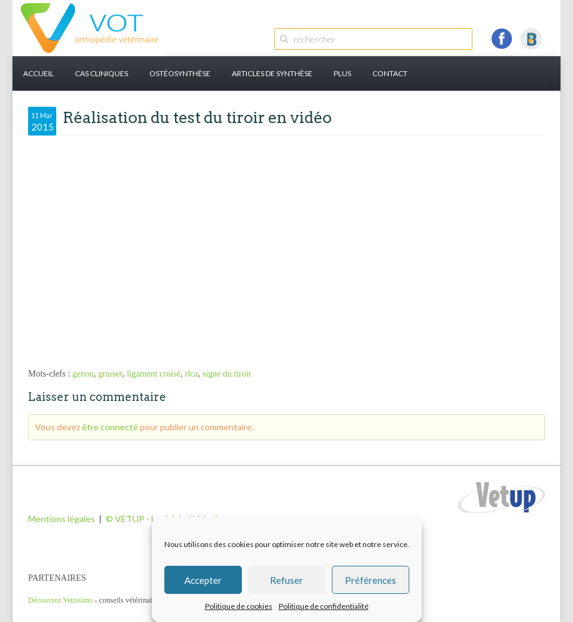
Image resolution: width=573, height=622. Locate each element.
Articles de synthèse (272, 73)
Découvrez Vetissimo (60, 600)
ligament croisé (154, 373)
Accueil (38, 73)
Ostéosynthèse (180, 73)
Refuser (286, 580)
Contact (389, 73)
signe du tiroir (227, 373)
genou (83, 373)
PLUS (342, 73)
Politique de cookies (238, 606)
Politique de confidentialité (324, 606)
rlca (191, 373)
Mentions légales (61, 518)
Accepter (203, 580)
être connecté (110, 427)
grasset (110, 373)
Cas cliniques (101, 73)
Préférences (370, 580)
